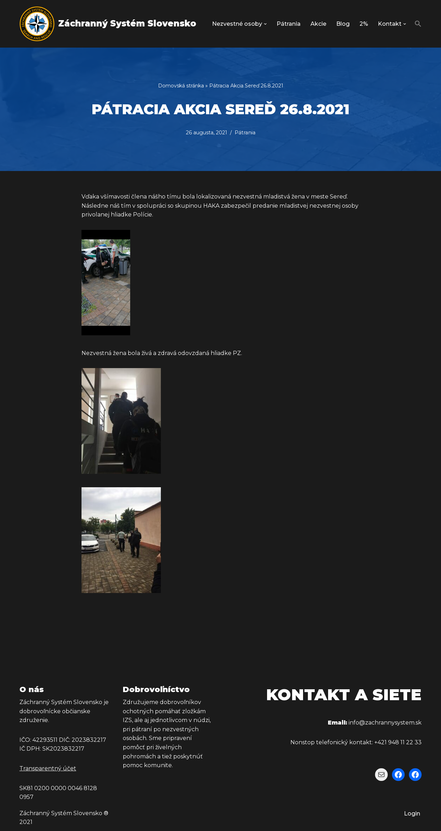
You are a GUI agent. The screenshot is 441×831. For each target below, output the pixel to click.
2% (364, 23)
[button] (265, 24)
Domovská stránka (181, 86)
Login (412, 813)
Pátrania (289, 23)
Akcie (318, 23)
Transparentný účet (47, 768)
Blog (343, 23)
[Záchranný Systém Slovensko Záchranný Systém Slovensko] (107, 23)
